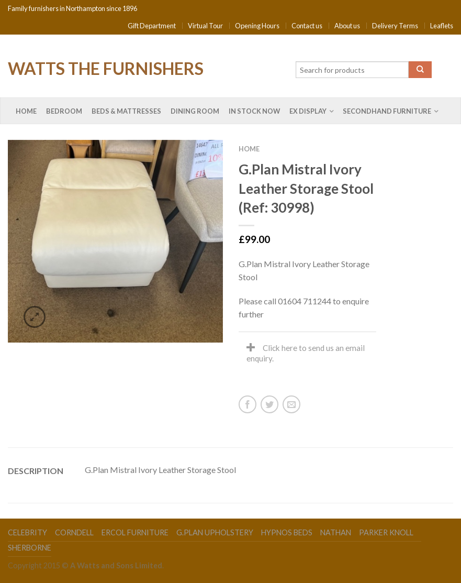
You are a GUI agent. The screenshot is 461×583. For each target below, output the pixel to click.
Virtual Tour (205, 25)
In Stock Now (254, 111)
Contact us (306, 25)
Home (26, 111)
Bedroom (64, 111)
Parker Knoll (386, 532)
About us (347, 25)
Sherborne (29, 547)
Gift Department (152, 25)
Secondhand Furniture (387, 111)
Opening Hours (257, 25)
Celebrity (27, 532)
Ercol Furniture (135, 532)
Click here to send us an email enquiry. (305, 353)
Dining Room (195, 111)
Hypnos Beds (286, 532)
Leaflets (441, 25)
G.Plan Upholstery (214, 532)
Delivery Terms (395, 25)
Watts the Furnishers (106, 67)
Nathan (335, 532)
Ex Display (308, 111)
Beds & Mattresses (126, 111)
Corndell (74, 532)
